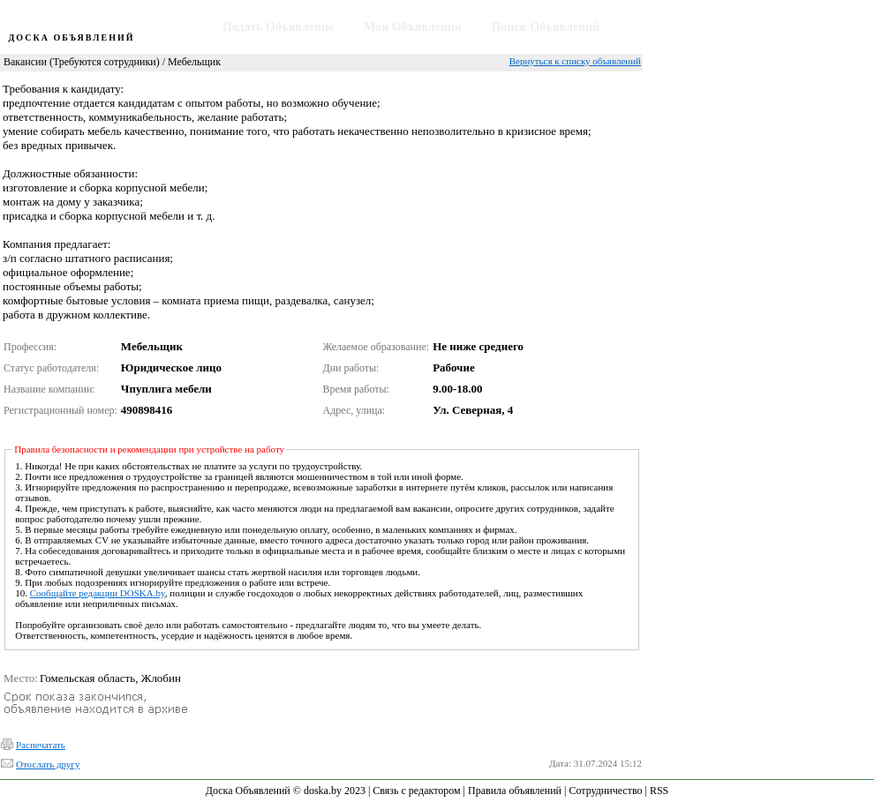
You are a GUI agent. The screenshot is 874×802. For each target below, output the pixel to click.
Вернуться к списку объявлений (575, 61)
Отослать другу (47, 764)
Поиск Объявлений (546, 27)
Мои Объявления (412, 27)
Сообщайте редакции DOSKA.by (97, 593)
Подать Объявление (278, 27)
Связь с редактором (416, 790)
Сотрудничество (605, 790)
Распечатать (40, 744)
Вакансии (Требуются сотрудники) (82, 62)
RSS (659, 790)
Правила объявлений (514, 790)
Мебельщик (194, 62)
